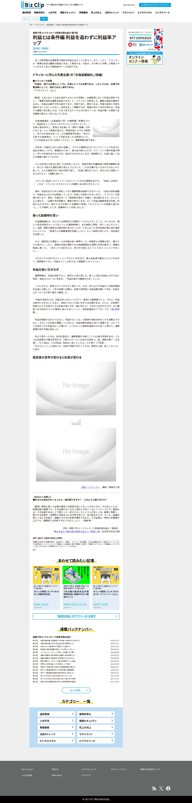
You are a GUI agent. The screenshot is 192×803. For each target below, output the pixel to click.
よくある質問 (27, 775)
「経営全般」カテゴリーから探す (76, 616)
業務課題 (37, 604)
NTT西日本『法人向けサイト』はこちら (155, 4)
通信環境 (44, 714)
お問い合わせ (56, 775)
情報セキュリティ (88, 720)
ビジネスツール (87, 740)
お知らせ (54, 769)
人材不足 (44, 720)
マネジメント (39, 24)
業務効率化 (85, 714)
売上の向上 (85, 727)
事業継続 (44, 727)
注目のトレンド (47, 734)
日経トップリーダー (90, 487)
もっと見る (75, 690)
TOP (31, 24)
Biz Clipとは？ (129, 4)
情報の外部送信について (150, 769)
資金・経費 (82, 604)
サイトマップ (86, 775)
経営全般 (50, 24)
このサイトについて (88, 769)
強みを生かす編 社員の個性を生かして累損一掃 (76, 531)
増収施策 (45, 48)
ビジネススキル (48, 740)
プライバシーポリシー (119, 769)
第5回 (114, 309)
